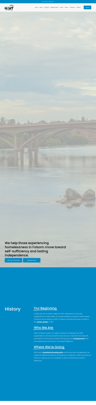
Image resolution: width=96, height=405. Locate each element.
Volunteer (72, 7)
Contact (78, 7)
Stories (66, 7)
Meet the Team (31, 260)
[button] (94, 1)
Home (36, 7)
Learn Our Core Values (13, 260)
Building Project (54, 7)
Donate (87, 7)
